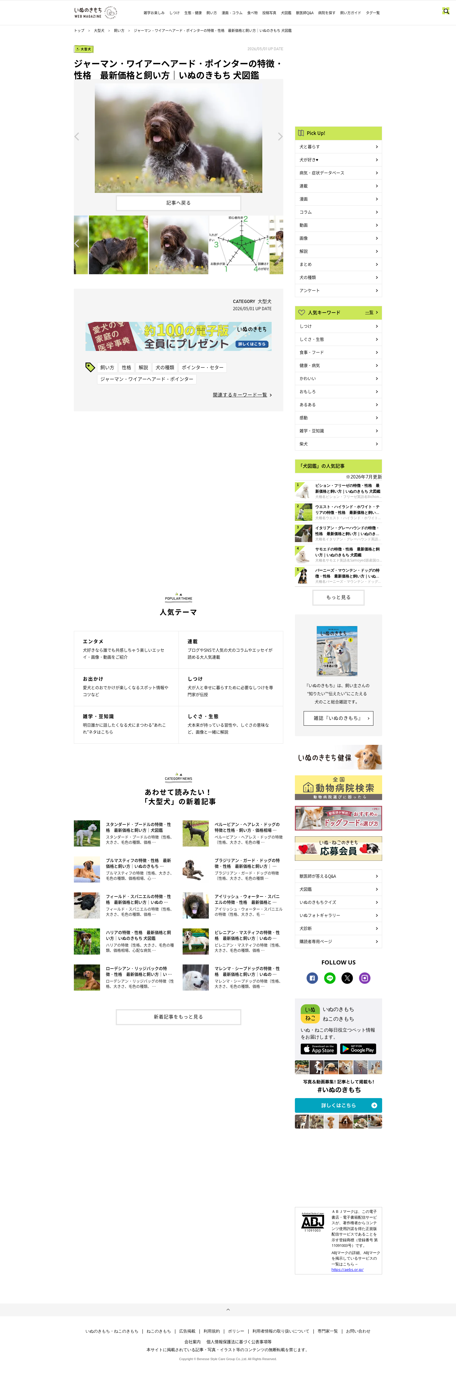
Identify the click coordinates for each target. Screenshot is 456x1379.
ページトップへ (228, 1309)
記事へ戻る (178, 202)
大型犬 (99, 30)
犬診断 (306, 928)
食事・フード (312, 352)
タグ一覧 (373, 13)
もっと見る (338, 596)
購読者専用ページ (316, 941)
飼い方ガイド (350, 13)
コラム (306, 212)
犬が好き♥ (309, 159)
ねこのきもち (159, 1331)
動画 (304, 225)
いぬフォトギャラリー (320, 915)
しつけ (174, 13)
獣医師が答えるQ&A (318, 876)
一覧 (369, 312)
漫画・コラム (232, 13)
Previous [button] (76, 136)
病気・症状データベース (322, 172)
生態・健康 (193, 13)
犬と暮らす (310, 146)
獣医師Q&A (305, 13)
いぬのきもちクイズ (318, 902)
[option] (178, 136)
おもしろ (308, 391)
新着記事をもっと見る (178, 1016)
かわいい (308, 378)
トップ (79, 30)
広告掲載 (187, 1331)
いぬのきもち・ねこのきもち (112, 1331)
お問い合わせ (358, 1331)
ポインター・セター (203, 367)
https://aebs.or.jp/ (348, 1269)
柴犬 (304, 443)
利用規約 (212, 1331)
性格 (126, 367)
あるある (308, 404)
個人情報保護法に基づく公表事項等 (239, 1341)
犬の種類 (165, 367)
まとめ (306, 264)
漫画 (304, 199)
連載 (304, 186)
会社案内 (192, 1341)
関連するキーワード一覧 (240, 394)
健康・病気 (310, 365)
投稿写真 (269, 13)
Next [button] (280, 136)
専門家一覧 (328, 1331)
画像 (304, 238)
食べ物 (252, 13)
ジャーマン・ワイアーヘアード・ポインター (146, 378)
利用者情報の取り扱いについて (280, 1331)
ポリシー (236, 1331)
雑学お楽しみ (154, 13)
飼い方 (211, 13)
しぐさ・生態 (312, 339)
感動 (304, 417)
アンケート (310, 290)
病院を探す (327, 13)
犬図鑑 (286, 13)
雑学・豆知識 (312, 430)
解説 (143, 367)
